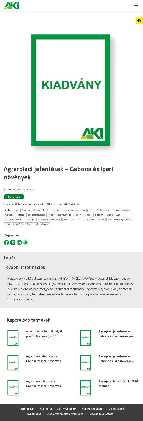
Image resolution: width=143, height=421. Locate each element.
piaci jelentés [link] (90, 220)
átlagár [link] (37, 210)
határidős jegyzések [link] (36, 215)
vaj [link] (36, 224)
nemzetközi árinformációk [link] (49, 220)
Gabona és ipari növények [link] (29, 204)
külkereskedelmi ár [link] (13, 220)
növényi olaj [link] (69, 220)
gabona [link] (21, 215)
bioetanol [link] (57, 210)
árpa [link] (16, 210)
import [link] (51, 215)
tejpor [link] (7, 224)
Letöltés (14, 196)
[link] (139, 20)
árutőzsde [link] (26, 210)
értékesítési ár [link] (103, 210)
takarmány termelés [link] (122, 220)
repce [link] (101, 220)
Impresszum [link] (27, 408)
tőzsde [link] (29, 224)
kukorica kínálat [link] (113, 215)
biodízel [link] (46, 210)
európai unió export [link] (121, 210)
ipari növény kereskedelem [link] (69, 215)
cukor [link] (91, 210)
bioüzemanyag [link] (71, 210)
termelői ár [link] (18, 224)
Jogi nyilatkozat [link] (66, 408)
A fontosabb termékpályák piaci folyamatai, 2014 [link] (44, 334)
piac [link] (79, 220)
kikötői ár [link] (99, 215)
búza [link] (83, 210)
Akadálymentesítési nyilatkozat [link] (65, 413)
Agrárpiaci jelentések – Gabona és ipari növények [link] (115, 334)
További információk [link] (24, 267)
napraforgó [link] (29, 220)
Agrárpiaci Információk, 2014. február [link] (118, 383)
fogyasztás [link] (10, 215)
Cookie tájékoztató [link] (102, 413)
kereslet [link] (87, 215)
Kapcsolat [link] (46, 408)
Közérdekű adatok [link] (93, 408)
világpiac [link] (45, 224)
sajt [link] (109, 220)
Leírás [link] (10, 257)
